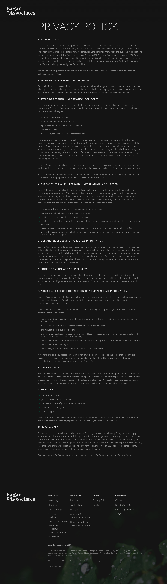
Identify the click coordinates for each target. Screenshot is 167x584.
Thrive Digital (61, 566)
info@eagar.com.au (125, 509)
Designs (74, 509)
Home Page (53, 500)
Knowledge (53, 536)
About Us (52, 504)
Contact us (120, 500)
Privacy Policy (100, 500)
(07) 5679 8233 (123, 504)
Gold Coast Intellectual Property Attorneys (57, 528)
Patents (74, 500)
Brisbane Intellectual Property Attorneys (57, 517)
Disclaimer (98, 504)
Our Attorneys (55, 509)
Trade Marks (76, 504)
